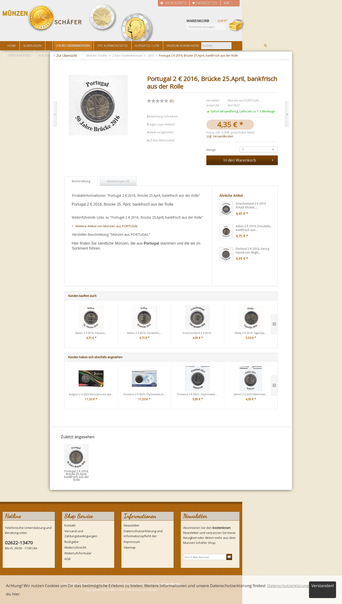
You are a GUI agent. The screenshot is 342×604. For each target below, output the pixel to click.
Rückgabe (71, 542)
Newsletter (131, 525)
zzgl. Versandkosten (219, 136)
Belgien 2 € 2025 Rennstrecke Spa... (91, 394)
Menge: (211, 150)
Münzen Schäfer (42, 18)
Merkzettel (207, 3)
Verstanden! (322, 585)
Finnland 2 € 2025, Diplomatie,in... (144, 394)
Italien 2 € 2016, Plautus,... (91, 333)
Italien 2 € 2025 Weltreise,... (251, 394)
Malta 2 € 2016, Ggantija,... (251, 333)
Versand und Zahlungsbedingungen (80, 533)
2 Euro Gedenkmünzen (127, 55)
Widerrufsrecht (75, 547)
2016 (151, 55)
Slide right (274, 324)
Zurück (54, 114)
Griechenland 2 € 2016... (197, 333)
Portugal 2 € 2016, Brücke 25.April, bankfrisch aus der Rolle (76, 473)
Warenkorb (237, 25)
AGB (67, 559)
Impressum (132, 542)
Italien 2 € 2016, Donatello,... (144, 333)
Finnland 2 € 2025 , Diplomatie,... (197, 394)
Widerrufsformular (77, 553)
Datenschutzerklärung (288, 585)
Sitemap (130, 547)
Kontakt (70, 525)
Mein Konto (176, 3)
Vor (287, 114)
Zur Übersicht (66, 55)
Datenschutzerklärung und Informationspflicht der (143, 533)
